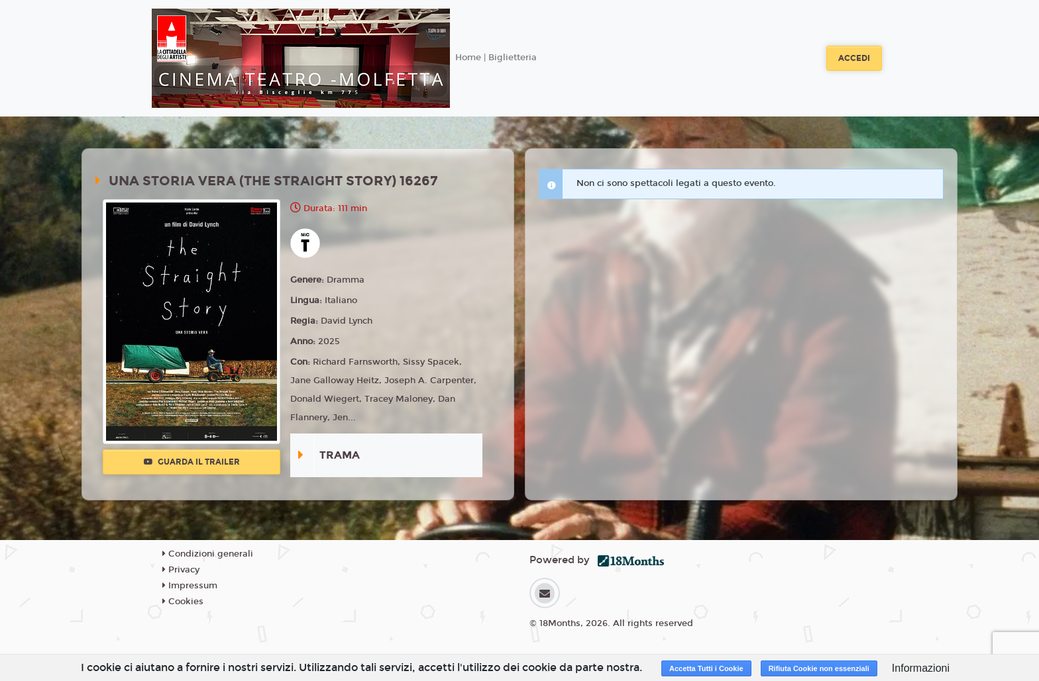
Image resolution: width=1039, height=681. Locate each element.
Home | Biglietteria (496, 57)
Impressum (189, 585)
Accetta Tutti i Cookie (706, 668)
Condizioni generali (207, 554)
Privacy (180, 570)
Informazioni (921, 668)
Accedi (854, 58)
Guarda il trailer (192, 462)
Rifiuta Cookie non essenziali (819, 668)
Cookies (182, 601)
